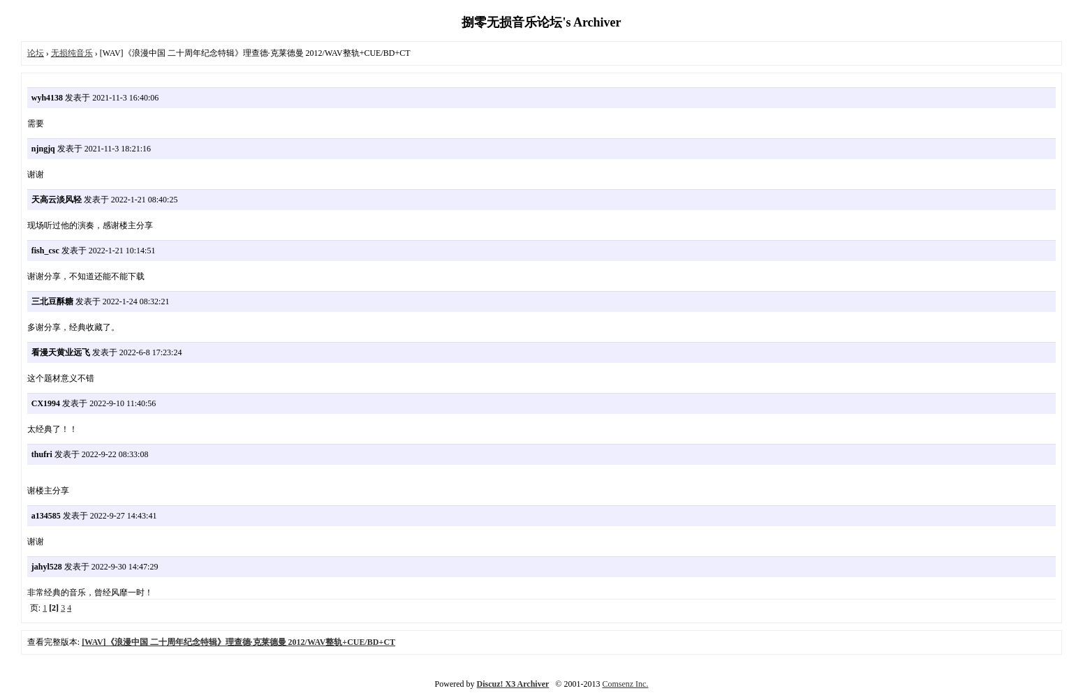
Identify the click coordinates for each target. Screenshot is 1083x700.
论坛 (35, 53)
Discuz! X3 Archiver (513, 684)
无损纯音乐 (72, 53)
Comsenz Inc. (625, 684)
